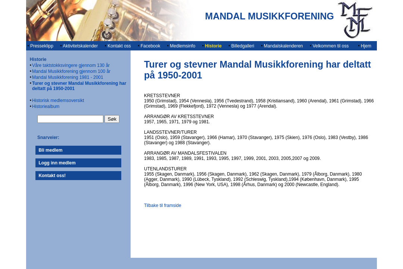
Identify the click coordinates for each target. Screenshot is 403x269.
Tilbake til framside (162, 205)
